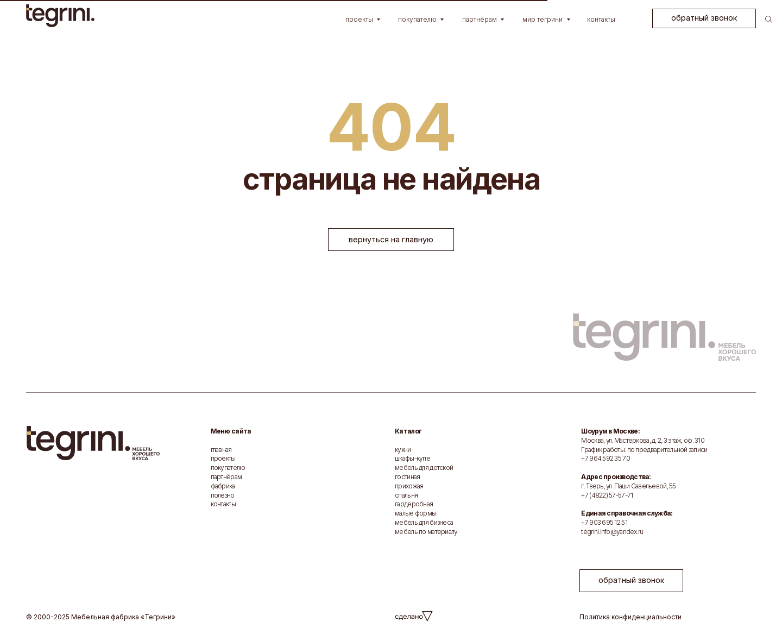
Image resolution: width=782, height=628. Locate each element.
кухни (403, 449)
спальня (406, 495)
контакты (223, 504)
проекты (223, 458)
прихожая (409, 486)
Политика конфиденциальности (630, 617)
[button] (704, 18)
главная (221, 449)
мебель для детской (424, 467)
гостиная (407, 477)
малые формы (415, 513)
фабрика (223, 486)
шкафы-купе (412, 458)
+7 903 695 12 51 (604, 522)
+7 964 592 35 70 (605, 458)
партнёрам (226, 477)
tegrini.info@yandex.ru (612, 531)
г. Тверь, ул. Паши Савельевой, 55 (628, 486)
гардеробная (414, 504)
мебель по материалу (426, 531)
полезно (223, 495)
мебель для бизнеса (424, 522)
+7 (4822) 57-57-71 (607, 495)
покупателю (228, 467)
